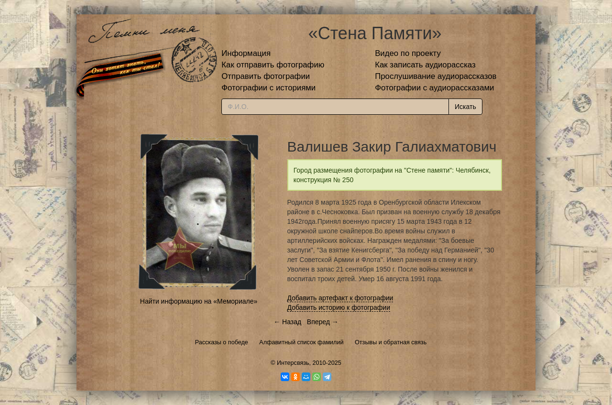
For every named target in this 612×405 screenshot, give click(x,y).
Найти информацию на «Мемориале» (198, 301)
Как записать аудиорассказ (425, 64)
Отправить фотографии (265, 76)
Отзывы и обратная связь (390, 342)
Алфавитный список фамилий (301, 342)
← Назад (287, 322)
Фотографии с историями (268, 87)
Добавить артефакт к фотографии (340, 298)
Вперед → (323, 322)
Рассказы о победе (221, 342)
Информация (246, 53)
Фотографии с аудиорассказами (434, 87)
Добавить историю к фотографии (339, 307)
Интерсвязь (293, 363)
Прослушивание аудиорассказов (435, 76)
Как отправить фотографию (272, 64)
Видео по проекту (408, 53)
